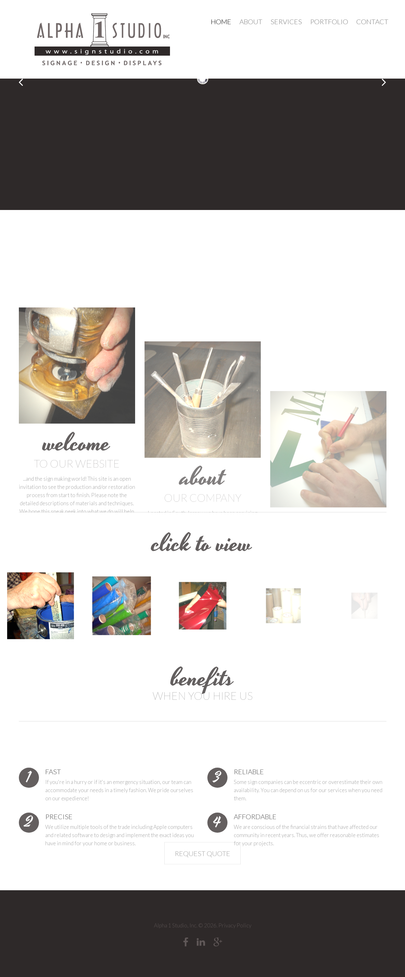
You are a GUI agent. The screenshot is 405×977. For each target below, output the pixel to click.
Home (221, 21)
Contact (372, 21)
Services (286, 21)
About (250, 21)
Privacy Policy (234, 929)
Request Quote (202, 866)
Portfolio (329, 21)
